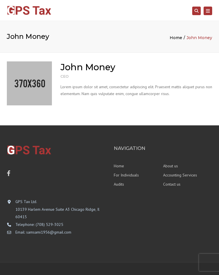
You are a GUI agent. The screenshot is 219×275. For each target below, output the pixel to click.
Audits (119, 184)
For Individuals (126, 175)
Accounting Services (180, 175)
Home (176, 37)
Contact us (172, 184)
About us (170, 165)
